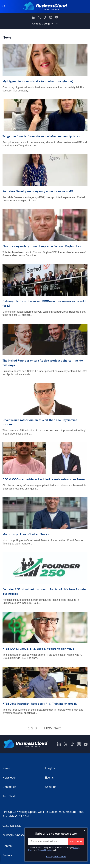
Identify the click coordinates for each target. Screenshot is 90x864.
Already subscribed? (56, 856)
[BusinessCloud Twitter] (39, 17)
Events (49, 777)
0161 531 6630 (12, 825)
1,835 (47, 728)
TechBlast (9, 796)
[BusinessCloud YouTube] (56, 17)
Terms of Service (45, 850)
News (6, 768)
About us (50, 786)
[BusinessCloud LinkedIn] (33, 17)
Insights (50, 768)
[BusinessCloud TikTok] (45, 17)
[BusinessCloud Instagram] (50, 17)
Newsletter (9, 777)
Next (57, 728)
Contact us (9, 786)
